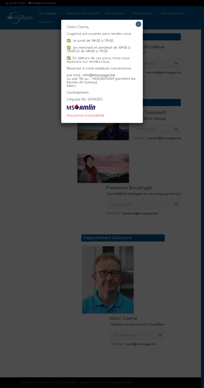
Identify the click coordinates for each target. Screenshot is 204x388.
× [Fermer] (138, 24)
